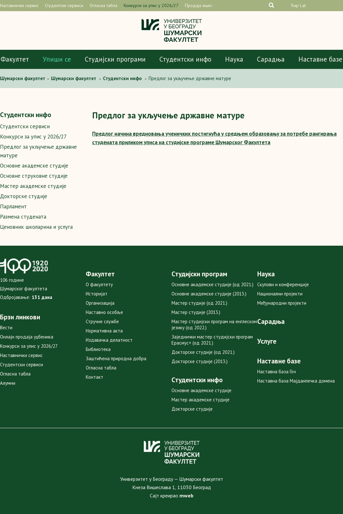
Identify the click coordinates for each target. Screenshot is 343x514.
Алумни (7, 383)
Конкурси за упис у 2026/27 (151, 5)
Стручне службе (102, 321)
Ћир (294, 5)
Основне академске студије (34, 165)
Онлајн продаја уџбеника (26, 337)
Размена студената (23, 216)
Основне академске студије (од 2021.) (212, 284)
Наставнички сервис (19, 5)
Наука (234, 59)
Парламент (13, 206)
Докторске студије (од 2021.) (203, 352)
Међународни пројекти (281, 303)
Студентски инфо (185, 59)
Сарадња (271, 59)
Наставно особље (104, 312)
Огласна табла (103, 5)
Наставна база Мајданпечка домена (296, 381)
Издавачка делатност (109, 340)
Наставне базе (320, 59)
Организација (100, 303)
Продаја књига (199, 5)
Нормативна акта (104, 331)
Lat (303, 5)
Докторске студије (23, 196)
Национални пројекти (280, 294)
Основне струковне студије (34, 175)
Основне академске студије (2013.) (209, 294)
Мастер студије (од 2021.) (199, 303)
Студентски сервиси (64, 5)
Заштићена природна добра (116, 358)
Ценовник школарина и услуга (36, 226)
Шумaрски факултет (23, 78)
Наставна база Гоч (276, 372)
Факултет (15, 59)
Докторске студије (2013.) (200, 361)
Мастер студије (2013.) (196, 312)
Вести (6, 327)
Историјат (96, 294)
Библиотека (98, 349)
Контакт (94, 377)
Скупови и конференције (283, 284)
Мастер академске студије (33, 186)
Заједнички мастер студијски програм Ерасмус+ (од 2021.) (212, 340)
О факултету (99, 284)
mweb (186, 495)
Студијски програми (115, 59)
